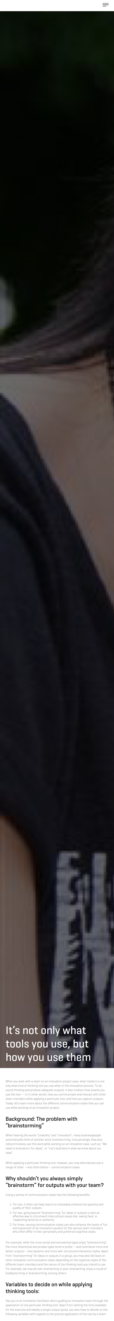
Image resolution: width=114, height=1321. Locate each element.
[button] (105, 5)
